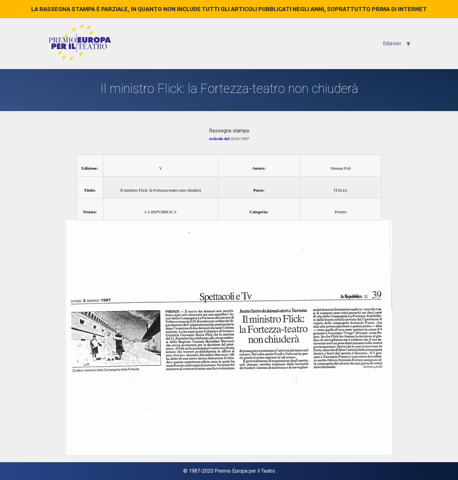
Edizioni (392, 43)
